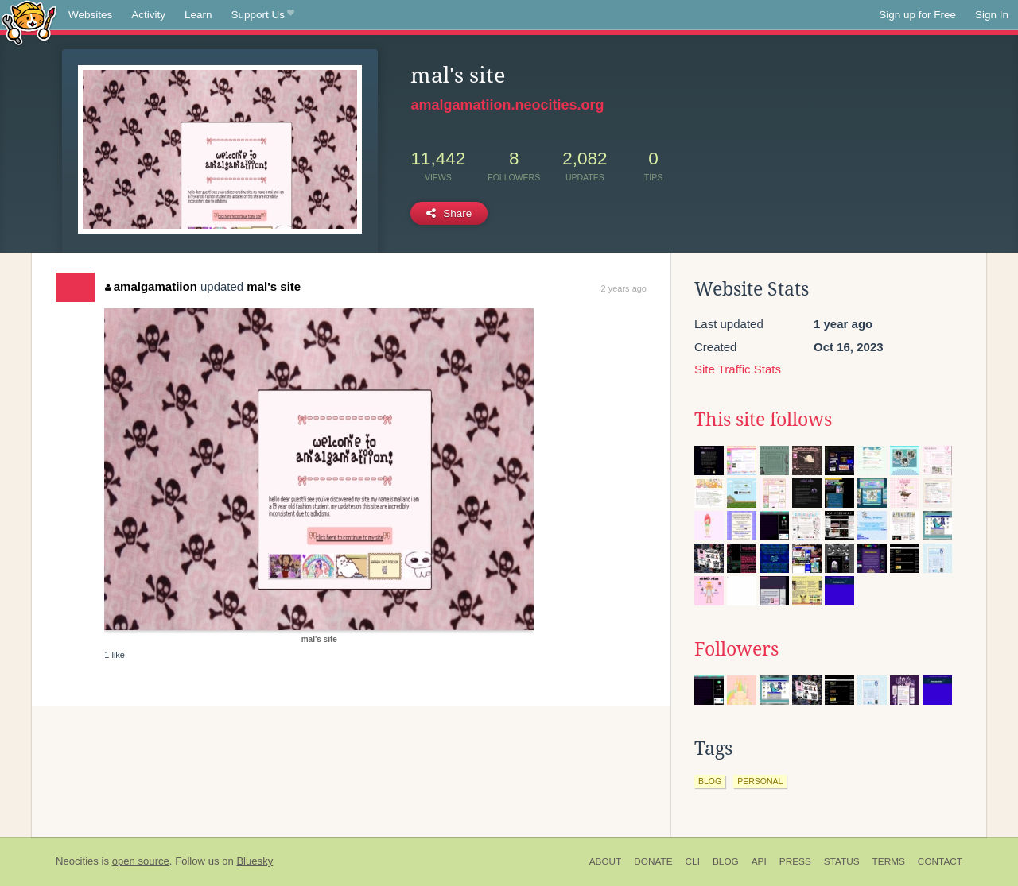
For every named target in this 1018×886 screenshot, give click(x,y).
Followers (736, 649)
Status (842, 861)
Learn (198, 15)
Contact (940, 861)
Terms (888, 861)
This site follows (763, 419)
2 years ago (624, 288)
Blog (726, 861)
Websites (90, 15)
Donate (653, 861)
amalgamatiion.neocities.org (507, 105)
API (759, 861)
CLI (693, 861)
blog (709, 781)
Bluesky (254, 861)
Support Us (262, 15)
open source (140, 861)
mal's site (274, 286)
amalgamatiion (151, 286)
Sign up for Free (917, 15)
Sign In (991, 15)
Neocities (77, 861)
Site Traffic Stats (737, 369)
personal (760, 781)
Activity (148, 15)
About (605, 861)
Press (795, 861)
